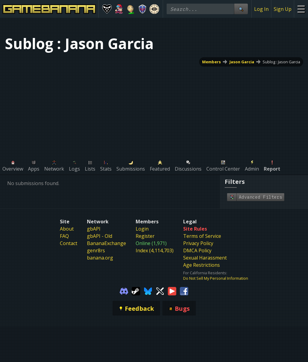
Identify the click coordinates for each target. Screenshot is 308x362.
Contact (68, 243)
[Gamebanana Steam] (136, 290)
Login (142, 228)
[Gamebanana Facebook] (184, 290)
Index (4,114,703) (155, 250)
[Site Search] (241, 9)
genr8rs (96, 250)
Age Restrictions (201, 265)
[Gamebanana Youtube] (172, 290)
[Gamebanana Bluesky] (148, 290)
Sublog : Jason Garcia (281, 62)
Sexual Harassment (205, 257)
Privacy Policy (198, 243)
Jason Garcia (241, 62)
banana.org (100, 257)
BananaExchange (106, 243)
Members (211, 62)
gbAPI (93, 228)
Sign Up (282, 9)
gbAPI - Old (99, 236)
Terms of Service (202, 236)
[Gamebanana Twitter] (160, 290)
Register (145, 236)
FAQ (64, 236)
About (67, 228)
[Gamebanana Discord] (124, 290)
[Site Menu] (301, 9)
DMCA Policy (197, 250)
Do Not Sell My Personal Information (215, 278)
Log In (261, 9)
